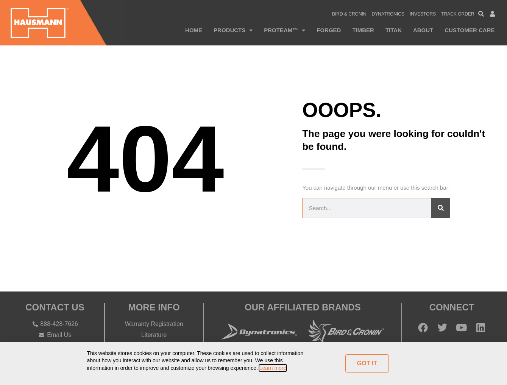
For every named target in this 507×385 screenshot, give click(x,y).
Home (193, 30)
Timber (363, 30)
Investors (423, 14)
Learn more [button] (273, 368)
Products (233, 30)
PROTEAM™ (284, 30)
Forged (329, 30)
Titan (393, 30)
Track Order (457, 14)
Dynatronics (388, 14)
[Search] (440, 208)
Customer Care (470, 30)
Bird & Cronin (349, 14)
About (423, 30)
